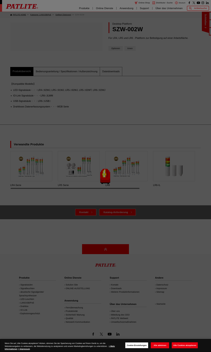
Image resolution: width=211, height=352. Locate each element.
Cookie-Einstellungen (137, 345)
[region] (105, 345)
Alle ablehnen (160, 345)
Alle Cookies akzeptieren (184, 345)
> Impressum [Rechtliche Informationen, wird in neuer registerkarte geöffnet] (24, 349)
